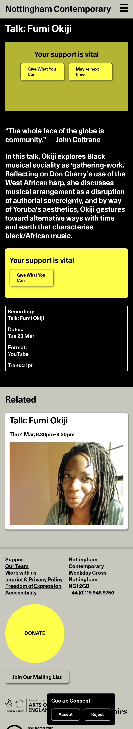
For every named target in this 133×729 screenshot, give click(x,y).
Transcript (20, 365)
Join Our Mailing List (37, 677)
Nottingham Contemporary (58, 9)
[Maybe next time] (90, 71)
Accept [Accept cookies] (66, 714)
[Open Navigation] (124, 7)
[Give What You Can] (42, 71)
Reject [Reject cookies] (97, 714)
